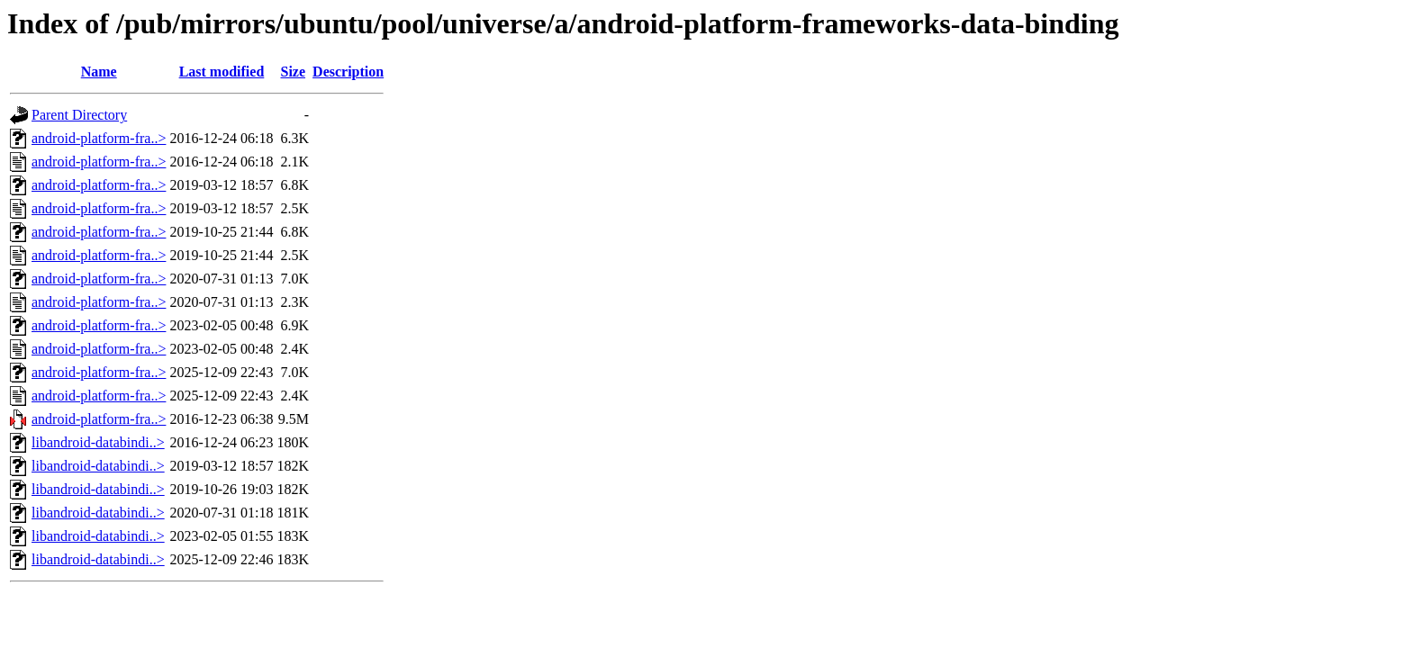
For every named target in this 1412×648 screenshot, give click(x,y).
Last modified (222, 71)
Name (99, 71)
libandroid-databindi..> (98, 442)
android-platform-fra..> (99, 138)
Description (348, 71)
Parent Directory (79, 114)
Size (293, 71)
